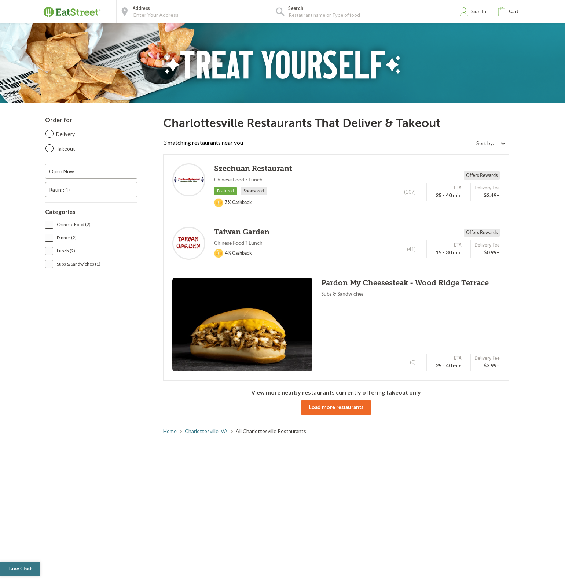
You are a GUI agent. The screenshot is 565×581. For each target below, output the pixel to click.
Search (295, 8)
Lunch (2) (66, 251)
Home (170, 431)
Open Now (61, 171)
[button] (509, 11)
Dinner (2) (67, 237)
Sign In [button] (478, 11)
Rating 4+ (60, 189)
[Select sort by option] (490, 143)
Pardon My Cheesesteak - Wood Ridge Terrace (405, 283)
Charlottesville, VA (206, 431)
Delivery (65, 134)
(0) (413, 362)
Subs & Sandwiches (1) (78, 264)
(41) (411, 249)
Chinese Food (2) (74, 224)
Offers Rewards (482, 175)
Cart (513, 11)
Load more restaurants (336, 407)
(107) (410, 192)
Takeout (65, 148)
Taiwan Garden (241, 232)
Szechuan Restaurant (253, 168)
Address (141, 8)
